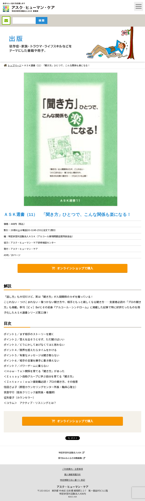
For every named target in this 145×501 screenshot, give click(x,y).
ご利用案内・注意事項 (72, 468)
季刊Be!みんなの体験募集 (71, 457)
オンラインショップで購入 (72, 268)
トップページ (12, 65)
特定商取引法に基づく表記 (72, 479)
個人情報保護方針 (72, 474)
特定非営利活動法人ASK (71, 452)
